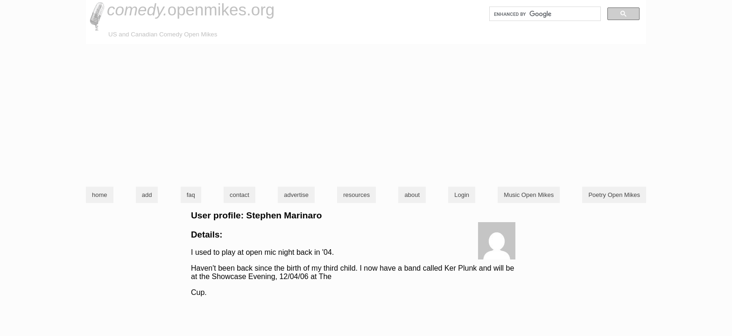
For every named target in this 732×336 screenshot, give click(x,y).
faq (191, 194)
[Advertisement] (366, 114)
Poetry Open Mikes (614, 194)
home (99, 194)
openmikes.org (190, 9)
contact (239, 194)
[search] (544, 14)
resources (356, 194)
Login (461, 194)
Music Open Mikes (529, 194)
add (147, 194)
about (412, 194)
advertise (296, 194)
